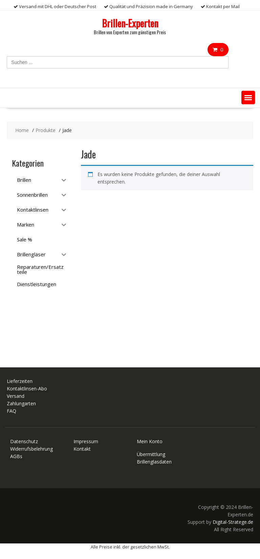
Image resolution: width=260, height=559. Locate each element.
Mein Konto (149, 441)
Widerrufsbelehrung (31, 449)
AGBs (16, 456)
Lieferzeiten (19, 381)
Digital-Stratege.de (233, 522)
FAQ (11, 411)
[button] (248, 97)
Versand (15, 396)
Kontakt (82, 449)
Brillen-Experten (130, 23)
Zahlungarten (21, 403)
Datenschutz (24, 441)
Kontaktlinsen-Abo (27, 388)
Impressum (85, 441)
